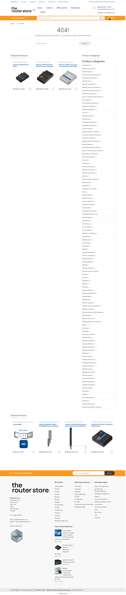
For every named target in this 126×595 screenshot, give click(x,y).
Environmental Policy (101, 507)
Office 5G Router (87, 198)
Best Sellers (14, 1)
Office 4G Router (87, 195)
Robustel (84, 284)
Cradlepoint (85, 246)
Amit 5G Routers (87, 356)
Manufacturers (75, 8)
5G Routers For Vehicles (89, 189)
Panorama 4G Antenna (89, 93)
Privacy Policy (99, 504)
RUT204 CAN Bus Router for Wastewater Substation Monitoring (64, 550)
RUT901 (57, 494)
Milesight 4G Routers (88, 340)
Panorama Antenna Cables (90, 271)
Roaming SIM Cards (100, 491)
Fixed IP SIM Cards (80, 494)
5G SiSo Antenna (87, 128)
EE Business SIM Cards (61, 521)
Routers (40, 8)
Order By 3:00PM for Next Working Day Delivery (102, 1)
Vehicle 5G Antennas (88, 157)
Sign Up (109, 473)
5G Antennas (86, 119)
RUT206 (57, 507)
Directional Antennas (88, 138)
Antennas (41, 1)
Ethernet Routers (87, 217)
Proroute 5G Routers (88, 378)
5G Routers (85, 353)
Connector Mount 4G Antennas (91, 75)
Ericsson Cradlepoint (88, 255)
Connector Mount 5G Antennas (91, 135)
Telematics (85, 401)
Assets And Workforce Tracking (91, 407)
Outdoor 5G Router (87, 201)
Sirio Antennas (86, 100)
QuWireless (85, 280)
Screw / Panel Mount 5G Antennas (92, 150)
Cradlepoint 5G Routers (89, 363)
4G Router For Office (88, 334)
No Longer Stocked (88, 397)
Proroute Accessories (88, 166)
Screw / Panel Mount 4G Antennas (92, 97)
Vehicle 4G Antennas (88, 109)
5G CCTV (85, 160)
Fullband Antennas (87, 258)
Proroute (23, 1)
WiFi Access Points (88, 318)
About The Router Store (101, 486)
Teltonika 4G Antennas (89, 106)
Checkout (97, 517)
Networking (85, 299)
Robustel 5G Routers (88, 381)
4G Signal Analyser (87, 116)
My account (98, 512)
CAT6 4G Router (87, 337)
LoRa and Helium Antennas (90, 179)
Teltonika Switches (87, 309)
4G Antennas (86, 65)
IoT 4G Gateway (87, 227)
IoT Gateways (86, 224)
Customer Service (63, 1)
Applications (86, 185)
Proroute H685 (59, 505)
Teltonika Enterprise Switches (91, 306)
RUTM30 (57, 502)
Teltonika (32, 1)
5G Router (58, 518)
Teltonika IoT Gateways (89, 233)
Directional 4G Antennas (89, 78)
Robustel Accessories (88, 169)
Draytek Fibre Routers (88, 252)
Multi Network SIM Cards (102, 494)
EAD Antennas (86, 81)
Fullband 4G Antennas (88, 84)
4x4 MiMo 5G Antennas (89, 125)
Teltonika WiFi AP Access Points (91, 321)
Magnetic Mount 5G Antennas (91, 141)
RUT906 (57, 497)
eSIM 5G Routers (87, 369)
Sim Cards (85, 391)
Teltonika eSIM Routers (89, 293)
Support (42, 12)
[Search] (102, 18)
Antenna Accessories (88, 68)
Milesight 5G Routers (88, 372)
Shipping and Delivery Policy (103, 502)
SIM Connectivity (61, 8)
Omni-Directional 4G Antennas (91, 90)
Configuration (86, 207)
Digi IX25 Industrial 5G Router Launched (68, 561)
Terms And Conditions (101, 499)
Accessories (86, 163)
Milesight (85, 265)
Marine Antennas (87, 144)
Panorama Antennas (88, 268)
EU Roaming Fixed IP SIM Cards (84, 504)
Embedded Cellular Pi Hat (89, 214)
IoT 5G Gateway (87, 230)
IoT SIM (77, 496)
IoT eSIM (57, 515)
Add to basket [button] (29, 89)
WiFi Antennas (86, 182)
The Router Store (40, 590)
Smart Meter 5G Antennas (89, 154)
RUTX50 (57, 489)
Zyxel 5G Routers (87, 388)
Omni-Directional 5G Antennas (91, 147)
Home (12, 23)
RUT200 (57, 491)
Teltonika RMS (86, 296)
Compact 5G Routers (88, 359)
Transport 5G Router (88, 204)
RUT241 (57, 499)
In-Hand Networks (87, 262)
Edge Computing (87, 290)
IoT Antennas (86, 220)
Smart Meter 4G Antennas (89, 103)
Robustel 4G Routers (88, 347)
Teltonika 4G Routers (88, 350)
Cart (96, 515)
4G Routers (85, 328)
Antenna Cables (87, 71)
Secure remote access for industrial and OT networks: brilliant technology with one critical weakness (64, 535)
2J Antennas (86, 243)
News (96, 509)
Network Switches (17, 62)
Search (85, 43)
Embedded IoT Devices (89, 211)
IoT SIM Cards (52, 1)
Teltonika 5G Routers (88, 385)
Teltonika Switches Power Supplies (92, 312)
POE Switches (86, 315)
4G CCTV (85, 112)
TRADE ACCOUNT (80, 507)
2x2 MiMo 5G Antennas (89, 122)
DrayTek (84, 249)
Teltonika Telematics (88, 404)
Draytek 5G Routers (88, 366)
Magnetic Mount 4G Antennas (91, 87)
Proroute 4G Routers (88, 344)
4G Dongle (85, 331)
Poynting (85, 274)
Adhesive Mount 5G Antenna (90, 131)
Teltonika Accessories (88, 173)
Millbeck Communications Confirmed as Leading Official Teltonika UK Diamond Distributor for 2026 (64, 574)
